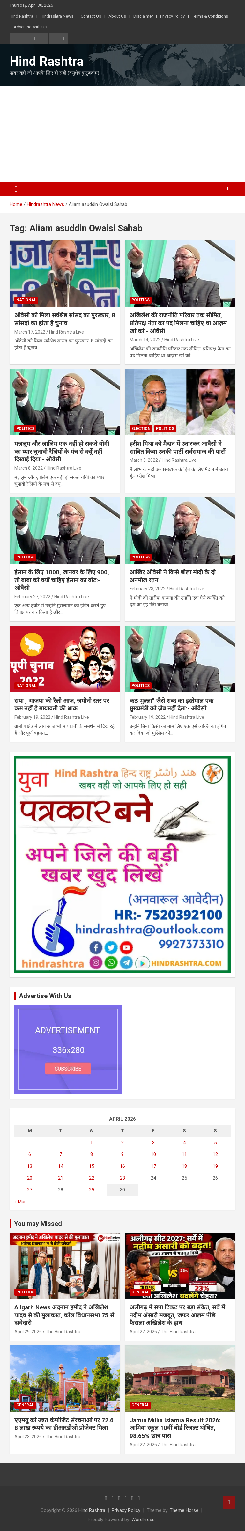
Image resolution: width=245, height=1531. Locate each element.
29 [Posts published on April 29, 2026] (91, 1190)
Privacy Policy (172, 16)
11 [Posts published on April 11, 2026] (184, 1154)
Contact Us (91, 16)
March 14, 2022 (145, 339)
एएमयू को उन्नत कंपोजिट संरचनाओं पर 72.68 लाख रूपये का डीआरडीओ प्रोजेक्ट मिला (64, 1424)
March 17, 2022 (29, 332)
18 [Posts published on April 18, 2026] (184, 1166)
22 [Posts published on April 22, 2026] (91, 1178)
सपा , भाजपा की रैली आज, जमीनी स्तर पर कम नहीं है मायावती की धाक (61, 704)
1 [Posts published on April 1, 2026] (91, 1142)
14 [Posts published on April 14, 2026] (60, 1166)
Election (141, 428)
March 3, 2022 (144, 460)
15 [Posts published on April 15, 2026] (91, 1166)
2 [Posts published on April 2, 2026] (122, 1142)
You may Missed (38, 1223)
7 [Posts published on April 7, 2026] (60, 1154)
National (26, 300)
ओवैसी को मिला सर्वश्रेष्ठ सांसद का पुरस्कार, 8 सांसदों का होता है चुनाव (64, 319)
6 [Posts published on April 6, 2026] (29, 1154)
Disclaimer (143, 16)
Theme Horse (184, 1510)
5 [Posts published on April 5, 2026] (215, 1142)
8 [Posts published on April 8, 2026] (91, 1154)
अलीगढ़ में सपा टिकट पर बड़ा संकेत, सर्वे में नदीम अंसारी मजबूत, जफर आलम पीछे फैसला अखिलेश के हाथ (177, 1315)
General (140, 1292)
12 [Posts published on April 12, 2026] (215, 1154)
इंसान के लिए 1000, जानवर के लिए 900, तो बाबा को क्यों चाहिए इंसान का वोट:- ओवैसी (61, 580)
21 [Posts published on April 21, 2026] (60, 1178)
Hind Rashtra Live (66, 332)
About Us (117, 16)
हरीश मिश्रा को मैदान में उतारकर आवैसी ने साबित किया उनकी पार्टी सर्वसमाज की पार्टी (178, 447)
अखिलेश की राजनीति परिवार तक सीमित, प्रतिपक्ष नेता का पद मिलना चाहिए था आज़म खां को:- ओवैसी (178, 323)
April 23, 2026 (28, 1436)
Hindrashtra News (57, 16)
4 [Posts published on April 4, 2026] (184, 1142)
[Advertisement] (122, 134)
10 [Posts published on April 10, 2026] (153, 1154)
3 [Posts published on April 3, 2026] (153, 1142)
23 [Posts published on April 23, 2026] (122, 1178)
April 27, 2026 (143, 1331)
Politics (140, 300)
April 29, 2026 (28, 1331)
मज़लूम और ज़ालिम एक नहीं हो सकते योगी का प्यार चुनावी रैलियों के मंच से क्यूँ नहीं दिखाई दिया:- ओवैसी (61, 451)
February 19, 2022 (32, 717)
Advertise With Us (30, 27)
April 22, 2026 (143, 1444)
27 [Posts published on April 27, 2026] (29, 1190)
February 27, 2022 (32, 596)
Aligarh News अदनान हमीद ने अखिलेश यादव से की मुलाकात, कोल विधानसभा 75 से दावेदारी (64, 1315)
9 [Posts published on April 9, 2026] (122, 1154)
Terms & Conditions (210, 16)
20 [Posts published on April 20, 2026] (29, 1178)
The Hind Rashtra (63, 1331)
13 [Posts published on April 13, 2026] (29, 1166)
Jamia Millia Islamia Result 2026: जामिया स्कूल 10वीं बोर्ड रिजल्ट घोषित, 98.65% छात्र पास (175, 1428)
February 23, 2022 (148, 588)
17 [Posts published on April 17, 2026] (153, 1166)
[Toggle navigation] (16, 189)
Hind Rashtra (21, 16)
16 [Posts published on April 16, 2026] (122, 1166)
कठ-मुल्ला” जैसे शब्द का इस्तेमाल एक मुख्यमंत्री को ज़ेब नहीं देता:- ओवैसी (171, 704)
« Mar (20, 1201)
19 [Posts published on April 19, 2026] (215, 1166)
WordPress (143, 1519)
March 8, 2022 (28, 468)
